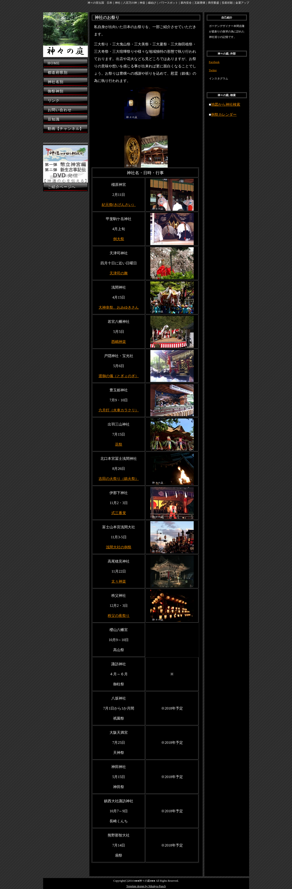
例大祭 (118, 239)
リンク (54, 101)
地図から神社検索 (225, 104)
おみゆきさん (128, 307)
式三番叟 (118, 513)
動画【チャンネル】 (66, 129)
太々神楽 (118, 581)
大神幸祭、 (108, 307)
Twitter (213, 70)
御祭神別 (56, 91)
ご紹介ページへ (62, 187)
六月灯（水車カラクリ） (119, 410)
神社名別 (56, 82)
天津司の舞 (119, 273)
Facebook (214, 62)
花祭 (118, 444)
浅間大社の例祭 (118, 547)
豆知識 (54, 119)
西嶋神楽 (118, 342)
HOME (54, 63)
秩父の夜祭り (119, 616)
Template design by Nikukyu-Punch (146, 886)
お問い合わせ (60, 110)
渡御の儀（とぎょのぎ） (119, 376)
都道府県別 (58, 72)
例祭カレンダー (224, 114)
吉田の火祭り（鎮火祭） (119, 479)
